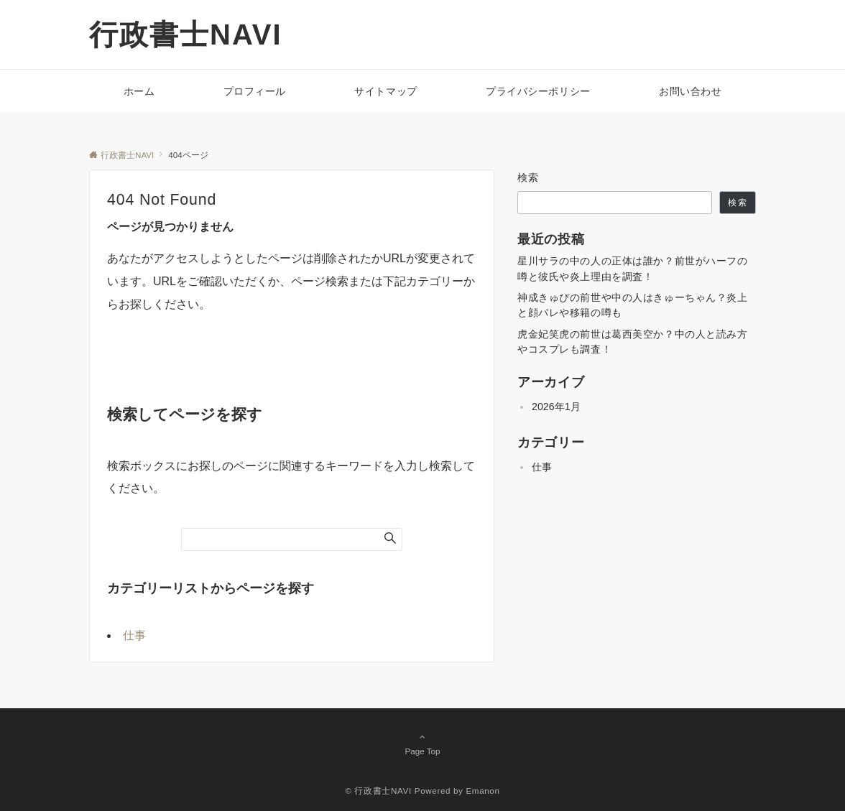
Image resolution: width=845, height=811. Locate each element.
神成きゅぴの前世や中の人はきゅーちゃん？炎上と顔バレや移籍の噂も (632, 305)
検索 (528, 177)
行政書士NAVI (185, 34)
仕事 (134, 635)
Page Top (422, 743)
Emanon (482, 790)
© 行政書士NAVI (378, 790)
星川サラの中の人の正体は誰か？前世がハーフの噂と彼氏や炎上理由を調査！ (632, 268)
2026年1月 (556, 406)
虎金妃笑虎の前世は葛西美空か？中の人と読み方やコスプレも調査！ (632, 341)
